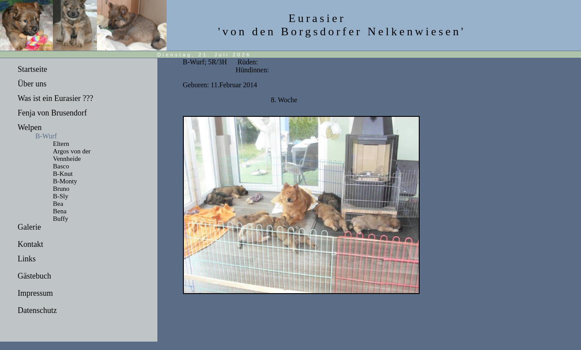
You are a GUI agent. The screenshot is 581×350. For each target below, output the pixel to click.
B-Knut (63, 173)
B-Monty (65, 181)
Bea (58, 203)
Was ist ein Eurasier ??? (55, 98)
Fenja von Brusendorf (52, 112)
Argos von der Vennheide (72, 155)
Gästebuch (34, 276)
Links (27, 258)
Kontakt (30, 244)
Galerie (29, 227)
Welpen (30, 127)
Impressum (35, 293)
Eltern (61, 143)
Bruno (61, 188)
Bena (60, 211)
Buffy (60, 218)
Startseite (32, 69)
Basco (61, 166)
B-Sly (60, 196)
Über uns (32, 83)
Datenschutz (37, 310)
